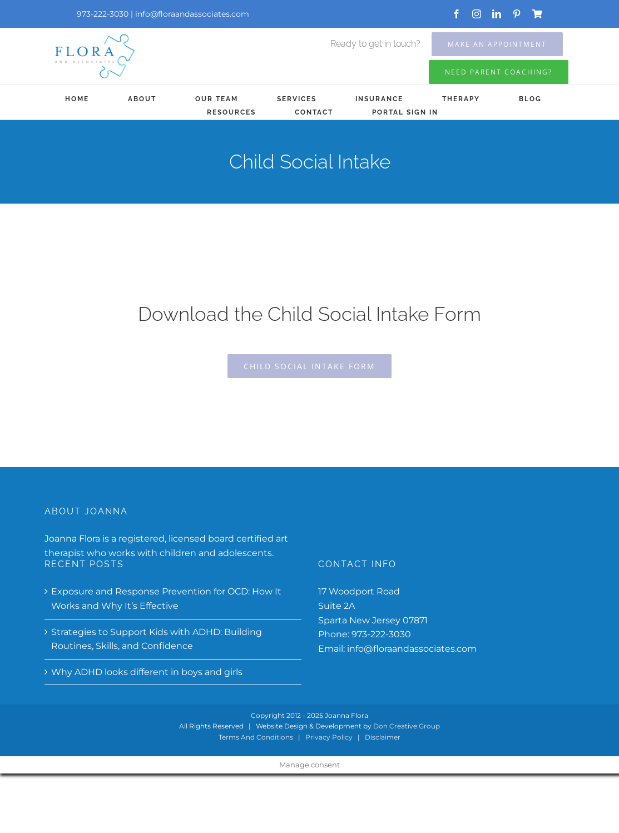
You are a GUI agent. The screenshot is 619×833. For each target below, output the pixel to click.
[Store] (537, 13)
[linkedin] (496, 13)
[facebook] (456, 13)
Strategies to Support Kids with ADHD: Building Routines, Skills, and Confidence (156, 639)
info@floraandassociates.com (192, 14)
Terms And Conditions (256, 737)
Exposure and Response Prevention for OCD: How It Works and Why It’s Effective (166, 598)
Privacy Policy (329, 737)
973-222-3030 (381, 634)
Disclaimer (382, 737)
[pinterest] (516, 13)
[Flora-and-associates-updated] (94, 34)
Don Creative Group (406, 726)
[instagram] (476, 13)
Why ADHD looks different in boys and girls (146, 672)
